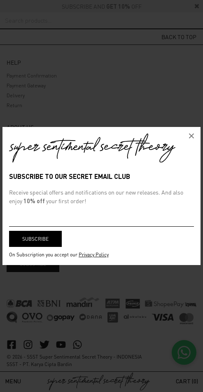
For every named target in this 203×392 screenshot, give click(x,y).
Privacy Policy (94, 254)
